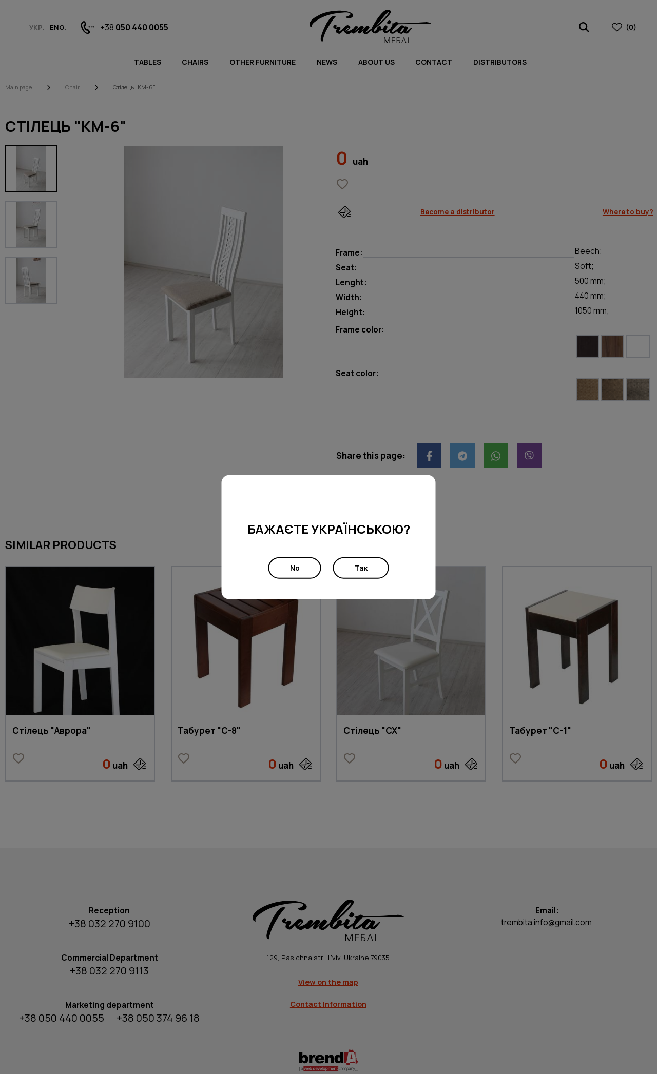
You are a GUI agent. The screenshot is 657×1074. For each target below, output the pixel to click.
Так (361, 568)
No (295, 568)
